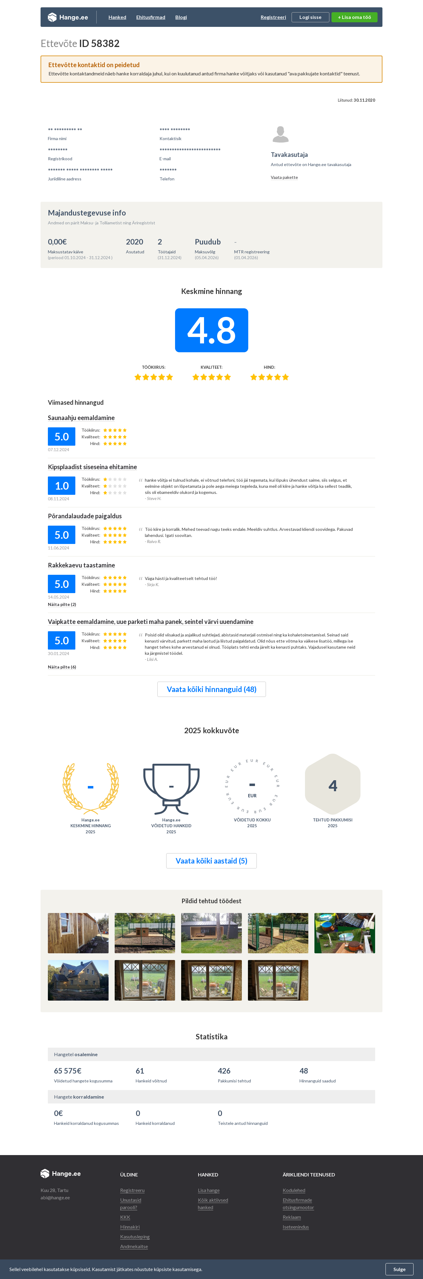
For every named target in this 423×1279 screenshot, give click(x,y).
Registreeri (273, 17)
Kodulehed (294, 1190)
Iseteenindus (296, 1227)
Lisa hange (209, 1190)
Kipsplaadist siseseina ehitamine (92, 466)
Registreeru (132, 1190)
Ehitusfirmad (150, 17)
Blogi (181, 17)
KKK (125, 1217)
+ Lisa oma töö (354, 17)
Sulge (399, 1269)
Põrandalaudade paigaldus (85, 516)
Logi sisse (310, 17)
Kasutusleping (135, 1236)
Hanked (117, 17)
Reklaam (292, 1217)
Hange (68, 17)
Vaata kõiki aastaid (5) (211, 860)
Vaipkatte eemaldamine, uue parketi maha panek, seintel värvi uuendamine (150, 621)
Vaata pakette (284, 177)
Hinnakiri (130, 1227)
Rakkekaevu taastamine (81, 565)
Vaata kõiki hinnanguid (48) (211, 689)
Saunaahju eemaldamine (81, 417)
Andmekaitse (134, 1246)
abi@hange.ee (55, 1197)
